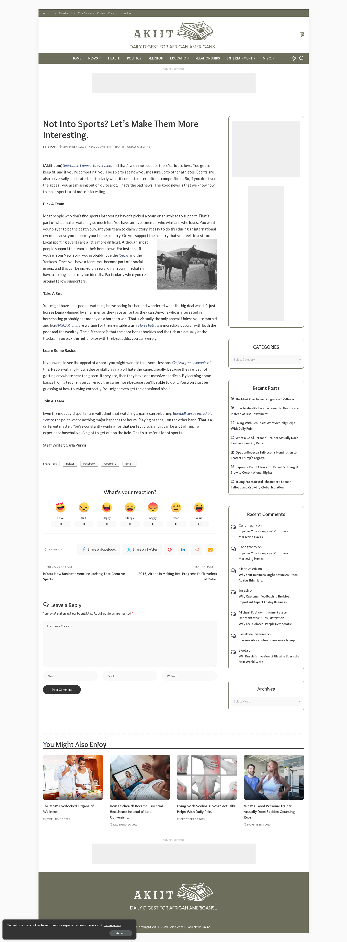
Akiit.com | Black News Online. (190, 927)
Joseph (244, 590)
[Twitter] (142, 549)
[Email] (210, 549)
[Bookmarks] (301, 35)
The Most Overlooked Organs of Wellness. (265, 399)
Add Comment (100, 146)
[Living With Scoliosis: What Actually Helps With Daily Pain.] (207, 777)
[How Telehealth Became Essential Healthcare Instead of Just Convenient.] (140, 777)
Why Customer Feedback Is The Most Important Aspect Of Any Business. (264, 599)
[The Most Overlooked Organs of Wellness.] (73, 777)
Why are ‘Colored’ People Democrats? (265, 624)
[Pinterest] (169, 549)
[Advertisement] (174, 83)
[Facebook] (98, 549)
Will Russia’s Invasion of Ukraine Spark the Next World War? (269, 659)
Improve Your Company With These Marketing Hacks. (263, 534)
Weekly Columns (138, 146)
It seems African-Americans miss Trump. (267, 640)
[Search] (301, 58)
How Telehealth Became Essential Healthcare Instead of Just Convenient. (137, 811)
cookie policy (57, 924)
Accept (55, 932)
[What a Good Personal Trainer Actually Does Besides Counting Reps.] (274, 777)
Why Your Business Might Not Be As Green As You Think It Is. (268, 577)
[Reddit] (196, 549)
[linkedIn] (183, 549)
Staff (52, 146)
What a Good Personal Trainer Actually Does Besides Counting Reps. (270, 811)
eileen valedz (248, 569)
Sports (120, 146)
